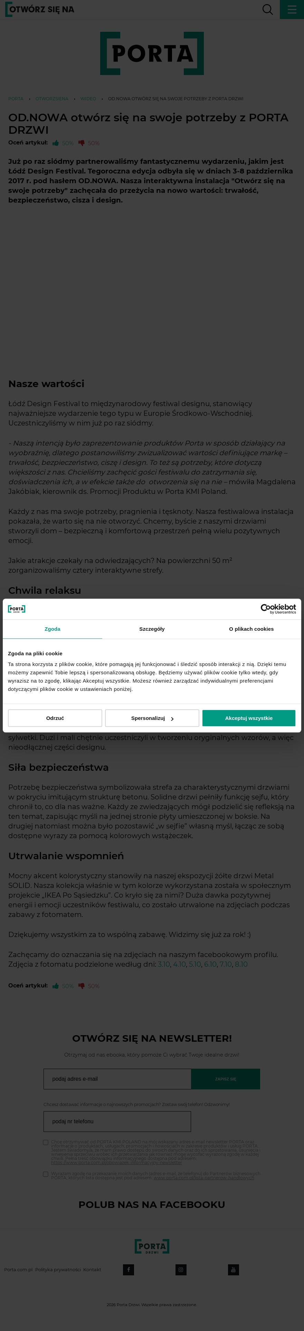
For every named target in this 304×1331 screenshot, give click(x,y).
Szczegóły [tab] (151, 629)
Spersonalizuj (152, 718)
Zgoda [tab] (52, 629)
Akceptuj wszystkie (249, 718)
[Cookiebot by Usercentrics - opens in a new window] (266, 609)
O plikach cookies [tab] (251, 629)
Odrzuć (55, 718)
